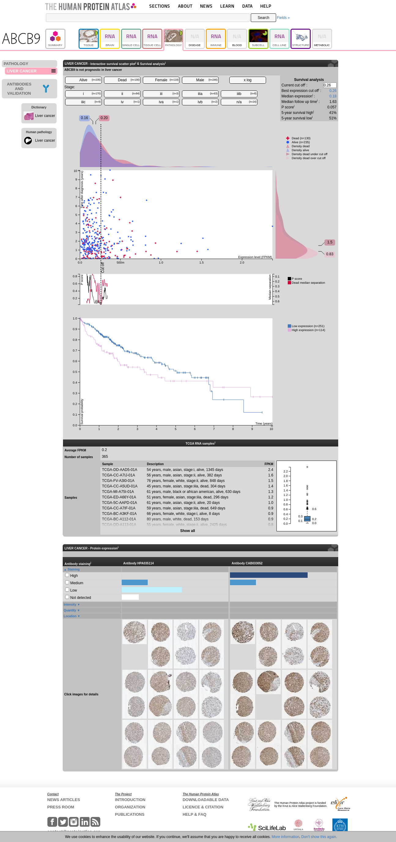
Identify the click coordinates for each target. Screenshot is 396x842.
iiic (91, 102)
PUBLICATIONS (130, 814)
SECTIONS (159, 6)
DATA (247, 6)
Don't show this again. (319, 837)
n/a (247, 102)
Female (167, 80)
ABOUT (185, 6)
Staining (74, 569)
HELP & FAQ (194, 814)
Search (263, 18)
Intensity (70, 604)
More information (285, 837)
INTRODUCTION (130, 799)
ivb (208, 102)
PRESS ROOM (60, 807)
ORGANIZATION (130, 807)
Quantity (70, 610)
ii (130, 94)
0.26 (332, 91)
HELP (265, 6)
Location (70, 616)
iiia (207, 94)
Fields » (283, 18)
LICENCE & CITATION (203, 807)
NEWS (206, 6)
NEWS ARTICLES (63, 799)
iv (130, 102)
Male (207, 80)
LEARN (227, 6)
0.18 (332, 96)
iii (169, 94)
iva (169, 102)
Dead (129, 80)
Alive (90, 80)
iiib (247, 94)
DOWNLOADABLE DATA (206, 799)
